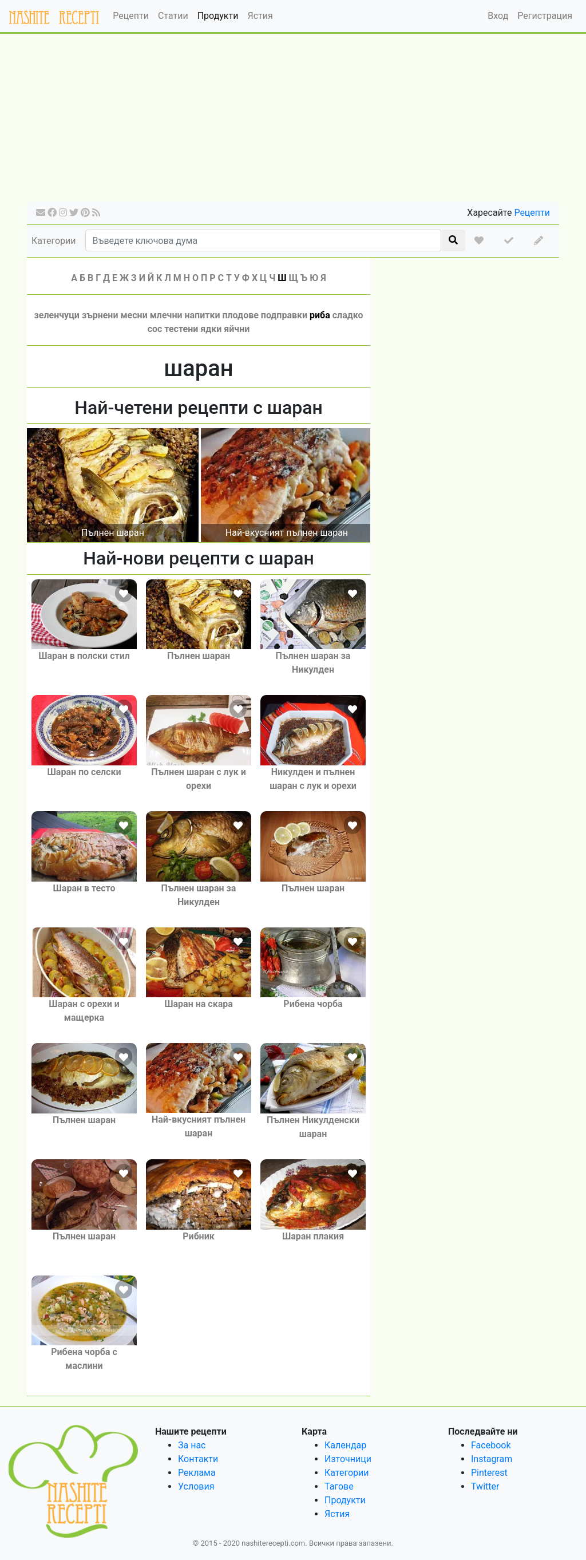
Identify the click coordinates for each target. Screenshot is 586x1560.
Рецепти (131, 15)
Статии (173, 15)
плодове (240, 315)
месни (133, 315)
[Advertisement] (293, 121)
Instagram (491, 1459)
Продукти (218, 15)
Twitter (485, 1486)
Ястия (259, 15)
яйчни (237, 328)
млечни (166, 315)
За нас (191, 1445)
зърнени (100, 315)
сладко (347, 315)
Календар (345, 1445)
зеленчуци (57, 315)
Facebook (490, 1445)
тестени (181, 328)
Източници (347, 1459)
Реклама (197, 1472)
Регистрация (544, 15)
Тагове (339, 1486)
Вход (498, 15)
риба (320, 315)
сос (155, 328)
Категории (53, 240)
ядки (210, 328)
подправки (284, 315)
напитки (202, 315)
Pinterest (489, 1472)
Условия (196, 1486)
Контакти (198, 1459)
